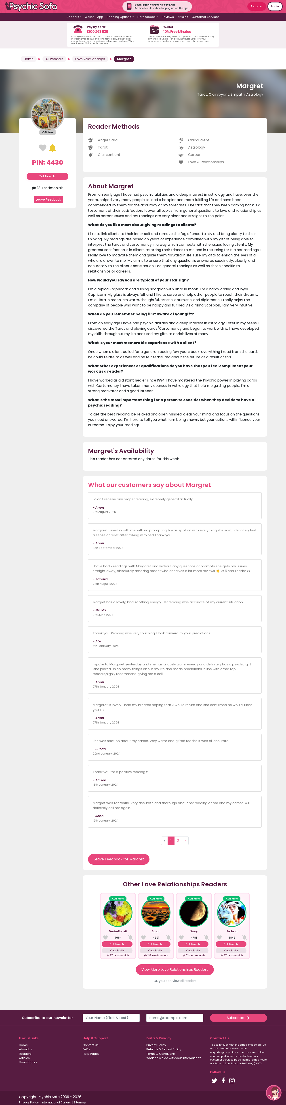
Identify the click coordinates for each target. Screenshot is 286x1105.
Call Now (47, 176)
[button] (274, 1093)
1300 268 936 (97, 31)
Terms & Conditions (160, 1054)
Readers (25, 1054)
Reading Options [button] (119, 17)
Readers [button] (73, 17)
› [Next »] (185, 840)
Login (275, 6)
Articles (182, 17)
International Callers (56, 1102)
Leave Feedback (48, 199)
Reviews (168, 17)
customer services (221, 1059)
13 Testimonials (47, 188)
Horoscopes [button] (146, 17)
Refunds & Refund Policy (163, 1049)
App (100, 17)
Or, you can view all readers (175, 981)
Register (257, 6)
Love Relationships (90, 59)
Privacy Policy (156, 1045)
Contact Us (91, 1045)
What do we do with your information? (173, 1058)
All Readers (54, 59)
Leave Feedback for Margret (119, 859)
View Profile (117, 950)
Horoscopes (28, 1062)
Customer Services (205, 17)
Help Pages (91, 1054)
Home (29, 59)
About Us (25, 1049)
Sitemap (80, 1102)
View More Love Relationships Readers (174, 969)
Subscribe (238, 1017)
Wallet (89, 17)
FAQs (86, 1049)
